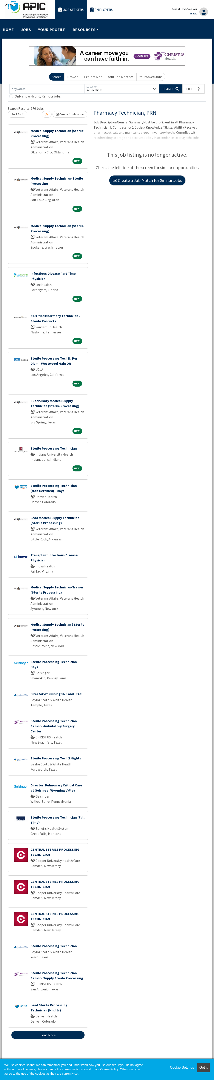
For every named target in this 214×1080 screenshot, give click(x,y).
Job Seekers (71, 9)
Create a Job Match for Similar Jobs (147, 180)
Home (8, 29)
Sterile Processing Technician (54, 946)
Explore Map (93, 77)
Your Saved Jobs (150, 77)
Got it (203, 1067)
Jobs (26, 29)
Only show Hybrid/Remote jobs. (38, 96)
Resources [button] (84, 29)
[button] (194, 89)
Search (57, 77)
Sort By (16, 114)
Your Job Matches (121, 77)
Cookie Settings (182, 1067)
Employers (101, 9)
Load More (48, 1035)
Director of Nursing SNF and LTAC (56, 694)
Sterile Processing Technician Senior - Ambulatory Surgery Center (54, 726)
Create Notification (70, 114)
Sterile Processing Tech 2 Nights (56, 758)
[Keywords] (46, 89)
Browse (72, 77)
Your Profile (52, 29)
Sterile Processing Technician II (55, 448)
